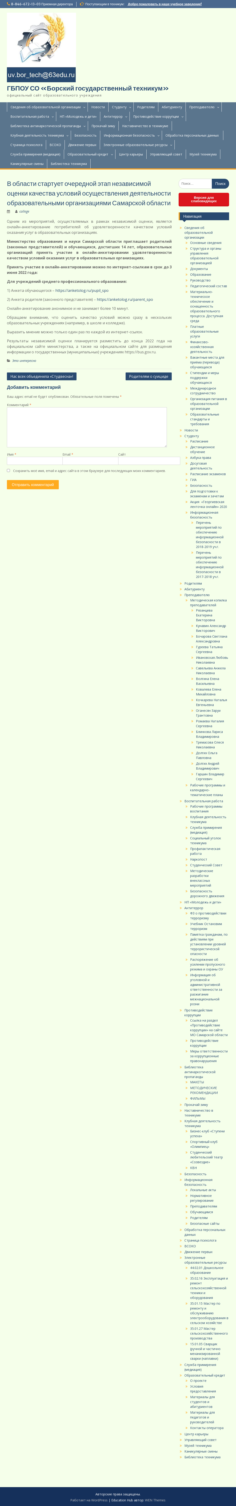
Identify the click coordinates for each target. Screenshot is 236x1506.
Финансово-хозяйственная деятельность (202, 347)
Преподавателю (202, 107)
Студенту (119, 107)
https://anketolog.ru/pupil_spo (82, 290)
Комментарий (19, 405)
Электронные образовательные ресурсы (135, 145)
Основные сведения (205, 242)
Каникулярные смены (27, 163)
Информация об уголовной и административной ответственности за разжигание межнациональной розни (206, 989)
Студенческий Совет (206, 865)
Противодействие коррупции (156, 116)
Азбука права (200, 457)
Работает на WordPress (89, 1500)
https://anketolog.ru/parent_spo (125, 299)
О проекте (198, 1380)
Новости (98, 107)
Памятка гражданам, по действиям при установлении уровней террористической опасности (209, 944)
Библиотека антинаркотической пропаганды (45, 126)
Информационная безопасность (129, 135)
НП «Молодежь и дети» (78, 116)
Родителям (146, 107)
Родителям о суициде (148, 376)
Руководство (200, 280)
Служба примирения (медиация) (35, 154)
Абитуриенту (172, 107)
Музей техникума (203, 154)
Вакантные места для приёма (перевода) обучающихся (207, 362)
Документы (199, 269)
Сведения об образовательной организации (46, 107)
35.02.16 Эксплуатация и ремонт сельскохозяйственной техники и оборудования (209, 1288)
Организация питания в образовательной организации (208, 404)
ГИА (193, 480)
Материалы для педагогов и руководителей (202, 1417)
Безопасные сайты (204, 1223)
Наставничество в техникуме (145, 126)
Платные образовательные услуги (204, 331)
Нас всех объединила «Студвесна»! (41, 376)
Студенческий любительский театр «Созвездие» (206, 1157)
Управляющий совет (166, 154)
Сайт (122, 454)
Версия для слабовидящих (204, 199)
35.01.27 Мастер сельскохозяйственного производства (209, 1333)
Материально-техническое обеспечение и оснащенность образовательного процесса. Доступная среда (206, 306)
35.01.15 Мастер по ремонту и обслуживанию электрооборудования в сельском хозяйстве (209, 1313)
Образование (200, 274)
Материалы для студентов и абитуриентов (202, 1402)
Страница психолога (26, 145)
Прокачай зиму (103, 126)
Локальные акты (203, 1190)
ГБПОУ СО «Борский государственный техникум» (88, 88)
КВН (193, 1168)
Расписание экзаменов (208, 474)
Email (67, 454)
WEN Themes (155, 1500)
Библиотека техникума (69, 163)
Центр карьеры (131, 154)
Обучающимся (201, 1212)
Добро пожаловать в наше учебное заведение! (165, 4)
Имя (11, 454)
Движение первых (82, 145)
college (24, 211)
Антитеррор (113, 116)
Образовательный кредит (88, 154)
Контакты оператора (207, 1428)
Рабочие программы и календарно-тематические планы (207, 790)
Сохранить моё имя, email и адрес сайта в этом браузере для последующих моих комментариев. (89, 471)
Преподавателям (203, 1206)
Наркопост (198, 859)
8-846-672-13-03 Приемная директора (42, 4)
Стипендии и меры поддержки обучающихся (204, 378)
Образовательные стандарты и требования (204, 419)
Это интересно (24, 360)
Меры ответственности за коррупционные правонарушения (209, 1056)
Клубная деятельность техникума (37, 135)
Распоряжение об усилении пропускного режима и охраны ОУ (207, 964)
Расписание (199, 441)
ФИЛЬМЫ (197, 1098)
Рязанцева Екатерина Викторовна (205, 615)
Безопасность (85, 135)
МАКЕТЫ (197, 1082)
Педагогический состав (208, 286)
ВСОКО (55, 145)
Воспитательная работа (29, 116)
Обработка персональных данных (192, 135)
